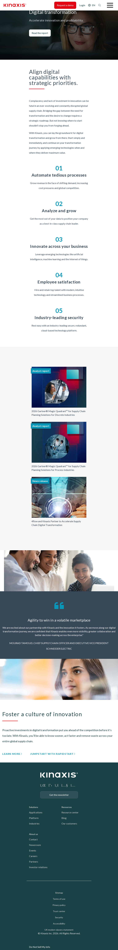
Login (82, 5)
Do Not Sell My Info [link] (39, 946)
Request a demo (65, 5)
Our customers (69, 823)
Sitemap (59, 892)
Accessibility (59, 923)
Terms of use (59, 899)
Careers (33, 856)
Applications (35, 812)
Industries (34, 823)
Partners (33, 861)
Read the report (40, 32)
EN (93, 5)
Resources (66, 807)
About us (33, 834)
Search (99, 5)
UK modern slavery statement (59, 929)
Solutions (33, 807)
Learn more (11, 753)
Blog (64, 817)
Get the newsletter (59, 794)
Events (32, 850)
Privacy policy (59, 905)
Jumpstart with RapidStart (52, 753)
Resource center (70, 812)
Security (59, 917)
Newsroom (35, 844)
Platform (34, 817)
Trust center (59, 911)
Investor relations (38, 867)
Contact (33, 839)
